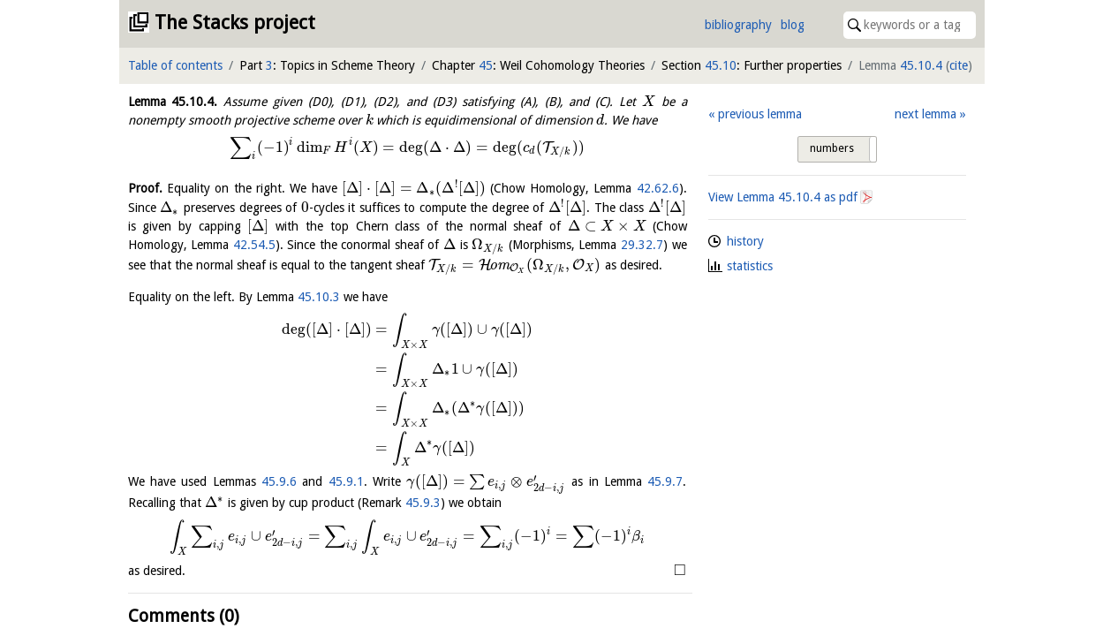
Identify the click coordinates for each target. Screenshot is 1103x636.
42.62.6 (658, 188)
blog (793, 25)
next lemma (925, 114)
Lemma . (173, 102)
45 (486, 65)
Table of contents (175, 65)
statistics (750, 266)
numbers (832, 148)
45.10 (721, 65)
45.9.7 (665, 481)
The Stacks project (235, 22)
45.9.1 (346, 481)
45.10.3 (319, 297)
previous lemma (760, 114)
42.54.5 (254, 245)
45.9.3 (423, 503)
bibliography (738, 25)
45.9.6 (279, 481)
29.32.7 (642, 245)
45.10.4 (921, 65)
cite (958, 65)
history (745, 241)
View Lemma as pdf (782, 197)
